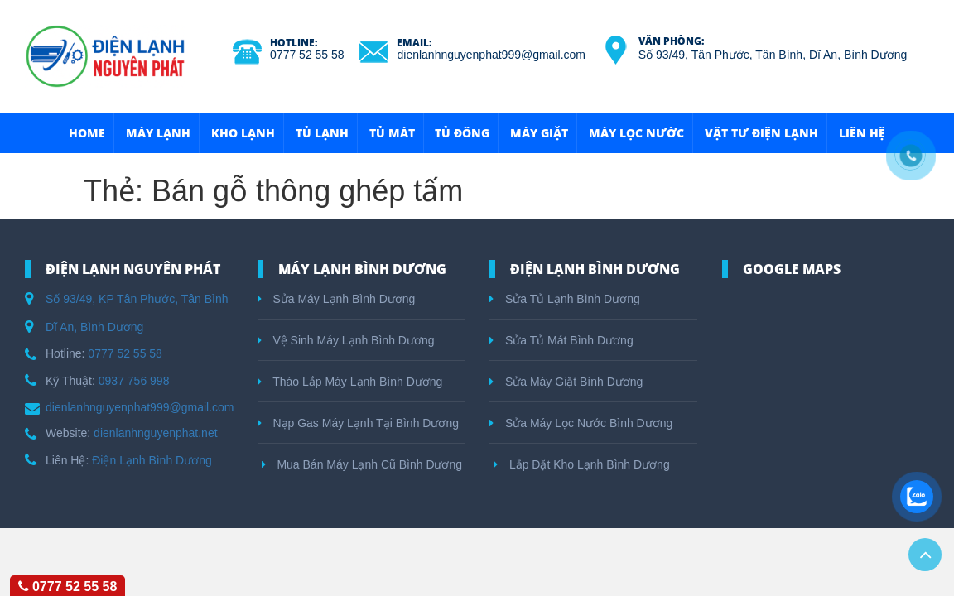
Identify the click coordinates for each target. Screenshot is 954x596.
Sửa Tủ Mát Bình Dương (561, 340)
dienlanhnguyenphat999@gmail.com (491, 54)
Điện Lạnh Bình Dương (152, 460)
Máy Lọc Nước (636, 133)
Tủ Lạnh (322, 133)
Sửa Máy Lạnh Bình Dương (337, 298)
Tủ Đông (462, 133)
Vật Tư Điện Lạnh (761, 133)
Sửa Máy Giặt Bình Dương (566, 381)
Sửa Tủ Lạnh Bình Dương (564, 298)
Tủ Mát (392, 133)
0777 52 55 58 (307, 54)
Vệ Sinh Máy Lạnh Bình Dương (346, 340)
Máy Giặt (539, 133)
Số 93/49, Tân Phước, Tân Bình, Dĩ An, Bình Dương (772, 54)
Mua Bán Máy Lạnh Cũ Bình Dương (362, 464)
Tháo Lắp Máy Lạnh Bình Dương (350, 381)
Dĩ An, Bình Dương (94, 327)
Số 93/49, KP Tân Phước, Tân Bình (137, 298)
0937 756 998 (134, 380)
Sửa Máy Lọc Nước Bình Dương (580, 423)
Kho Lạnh (243, 133)
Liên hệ (862, 133)
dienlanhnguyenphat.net (155, 433)
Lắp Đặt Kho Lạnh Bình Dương (582, 464)
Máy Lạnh (158, 133)
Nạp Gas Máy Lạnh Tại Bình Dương (359, 423)
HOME (87, 133)
